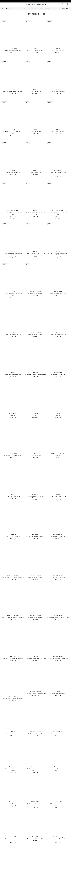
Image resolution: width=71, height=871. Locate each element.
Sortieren (5, 11)
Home (21, 10)
